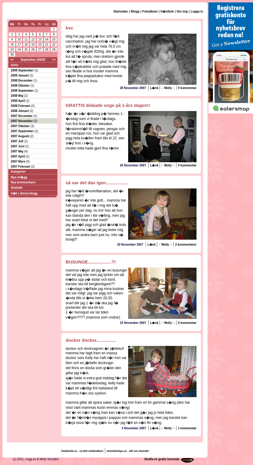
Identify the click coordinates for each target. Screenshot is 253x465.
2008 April (18, 100)
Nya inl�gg (19, 177)
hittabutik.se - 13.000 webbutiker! (82, 451)
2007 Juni (18, 146)
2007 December (22, 116)
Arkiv (14, 65)
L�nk (154, 88)
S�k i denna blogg (24, 193)
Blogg (135, 11)
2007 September (22, 131)
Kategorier (18, 171)
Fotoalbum (150, 11)
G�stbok (167, 11)
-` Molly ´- (168, 88)
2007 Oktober (20, 126)
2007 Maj (17, 151)
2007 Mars (18, 161)
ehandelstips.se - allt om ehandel (128, 451)
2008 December (22, 80)
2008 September (22, 90)
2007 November (22, 121)
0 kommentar (187, 88)
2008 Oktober (20, 85)
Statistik (16, 187)
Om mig (182, 11)
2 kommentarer (186, 244)
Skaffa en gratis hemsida (161, 459)
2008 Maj (17, 95)
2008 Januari (20, 111)
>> (54, 59)
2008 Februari (21, 105)
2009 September (22, 70)
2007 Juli (17, 141)
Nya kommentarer (23, 182)
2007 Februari (21, 166)
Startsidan (120, 11)
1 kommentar (187, 428)
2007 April (18, 156)
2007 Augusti (20, 136)
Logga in (197, 11)
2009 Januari (20, 75)
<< (12, 59)
